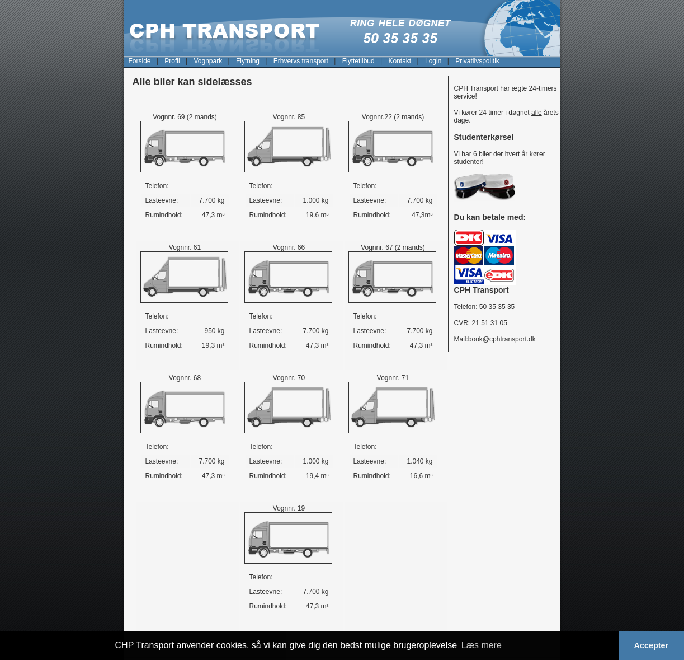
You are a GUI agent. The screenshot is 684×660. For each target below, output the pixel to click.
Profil (172, 61)
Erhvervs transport (300, 61)
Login (433, 61)
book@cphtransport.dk (502, 339)
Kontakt (399, 61)
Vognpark (208, 61)
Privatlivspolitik (477, 61)
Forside (140, 61)
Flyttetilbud (358, 61)
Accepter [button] (651, 645)
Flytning (248, 61)
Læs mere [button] (481, 645)
